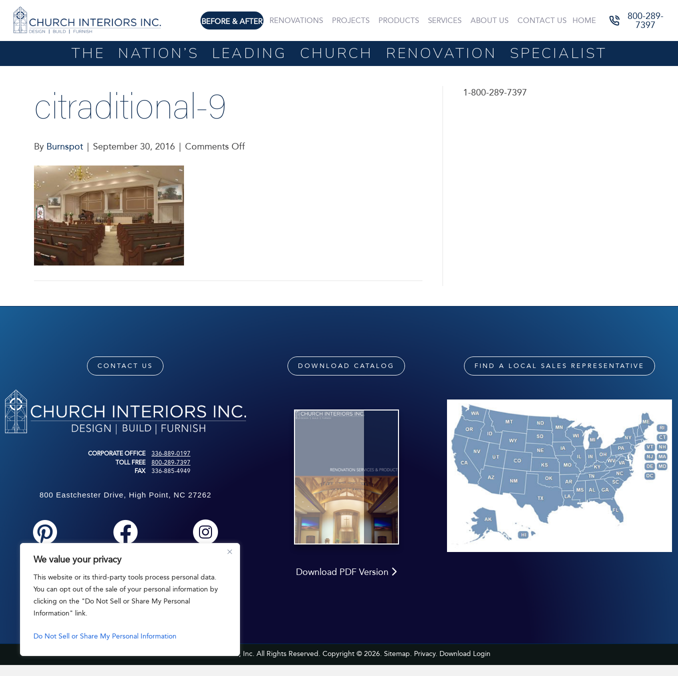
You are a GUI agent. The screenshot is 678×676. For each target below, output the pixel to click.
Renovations (296, 20)
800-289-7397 (171, 462)
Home (584, 20)
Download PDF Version (346, 572)
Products (398, 20)
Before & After (232, 21)
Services (445, 20)
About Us (489, 20)
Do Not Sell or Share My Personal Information (105, 636)
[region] (130, 599)
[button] (638, 21)
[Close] (230, 552)
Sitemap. (398, 654)
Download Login (465, 654)
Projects (351, 20)
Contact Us (542, 20)
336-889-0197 (171, 453)
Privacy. (426, 654)
